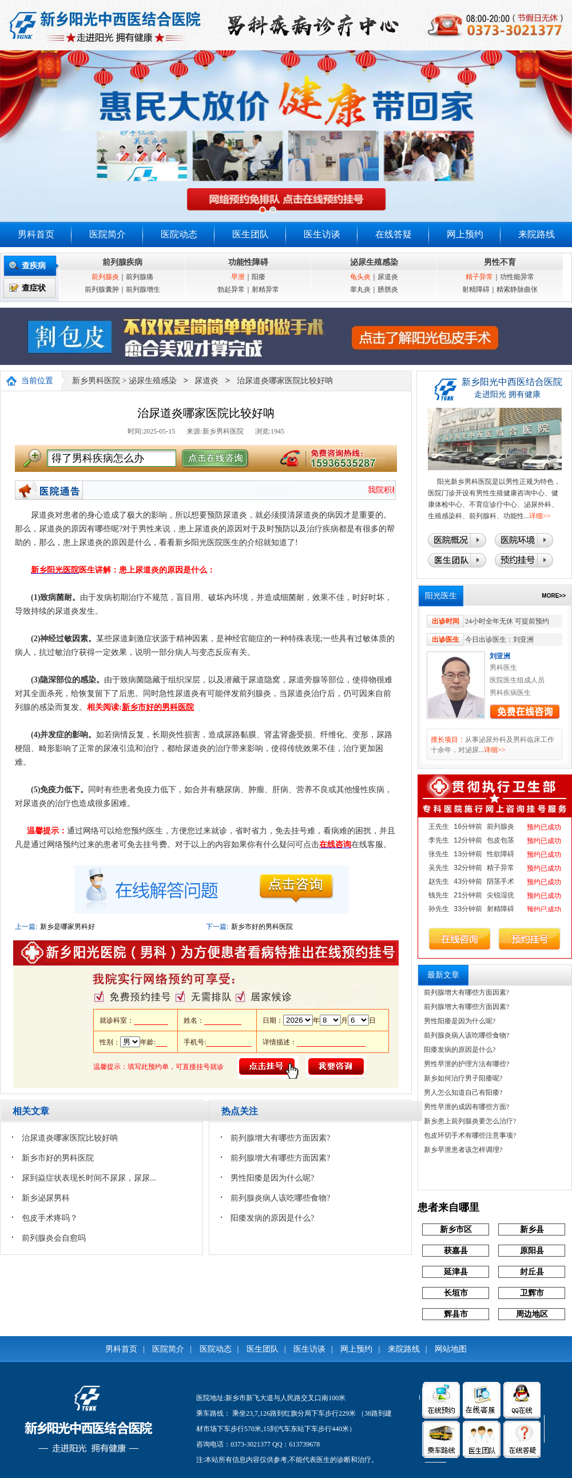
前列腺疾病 (122, 262)
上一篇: (26, 927)
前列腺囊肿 (102, 289)
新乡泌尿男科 (46, 1198)
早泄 (238, 277)
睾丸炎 (360, 289)
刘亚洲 (500, 656)
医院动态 (179, 234)
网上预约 (465, 234)
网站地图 (451, 1349)
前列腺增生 (143, 289)
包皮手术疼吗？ (50, 1218)
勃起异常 (231, 289)
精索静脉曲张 (517, 289)
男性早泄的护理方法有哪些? (466, 1064)
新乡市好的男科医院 (262, 927)
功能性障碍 (248, 262)
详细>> (540, 516)
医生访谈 (322, 234)
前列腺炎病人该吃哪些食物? (280, 1198)
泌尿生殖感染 (374, 262)
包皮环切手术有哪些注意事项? (470, 1135)
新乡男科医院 (96, 381)
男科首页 (36, 234)
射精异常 (265, 289)
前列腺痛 (139, 277)
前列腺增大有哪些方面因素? (280, 1138)
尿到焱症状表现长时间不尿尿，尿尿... (89, 1178)
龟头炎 (360, 277)
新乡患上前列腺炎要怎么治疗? (470, 1121)
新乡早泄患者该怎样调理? (463, 1150)
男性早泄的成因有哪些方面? (466, 1107)
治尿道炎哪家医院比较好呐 (285, 381)
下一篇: (217, 927)
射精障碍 (476, 289)
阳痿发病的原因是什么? (272, 1218)
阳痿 (258, 277)
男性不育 (500, 262)
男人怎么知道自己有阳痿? (463, 1092)
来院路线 (536, 234)
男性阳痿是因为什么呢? (272, 1178)
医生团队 (250, 234)
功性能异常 (517, 277)
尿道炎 (388, 277)
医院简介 (107, 234)
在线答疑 (393, 234)
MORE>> (554, 596)
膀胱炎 (388, 289)
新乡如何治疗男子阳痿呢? (463, 1078)
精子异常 (479, 277)
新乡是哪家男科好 (67, 927)
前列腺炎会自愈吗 (54, 1238)
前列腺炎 (105, 277)
